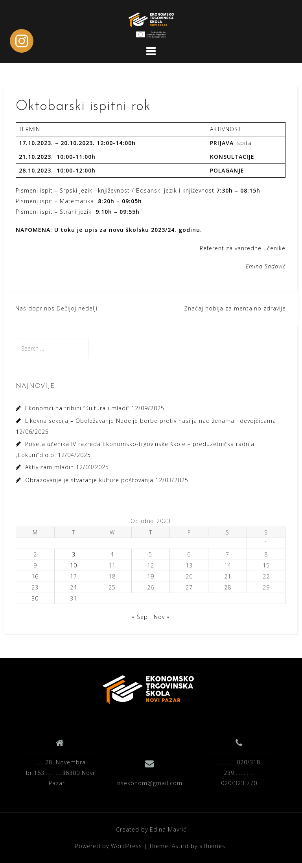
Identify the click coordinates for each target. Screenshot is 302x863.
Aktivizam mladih (49, 467)
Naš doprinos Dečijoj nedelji (56, 308)
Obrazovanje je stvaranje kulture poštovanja (89, 480)
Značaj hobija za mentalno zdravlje (235, 308)
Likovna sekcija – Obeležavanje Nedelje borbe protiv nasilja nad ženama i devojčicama (150, 420)
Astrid (180, 846)
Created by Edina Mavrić (151, 829)
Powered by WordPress (108, 846)
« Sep (140, 617)
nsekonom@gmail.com (149, 783)
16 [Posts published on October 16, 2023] (35, 576)
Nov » (161, 617)
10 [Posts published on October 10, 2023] (73, 565)
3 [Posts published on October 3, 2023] (74, 554)
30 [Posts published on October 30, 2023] (35, 598)
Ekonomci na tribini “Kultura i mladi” (77, 408)
